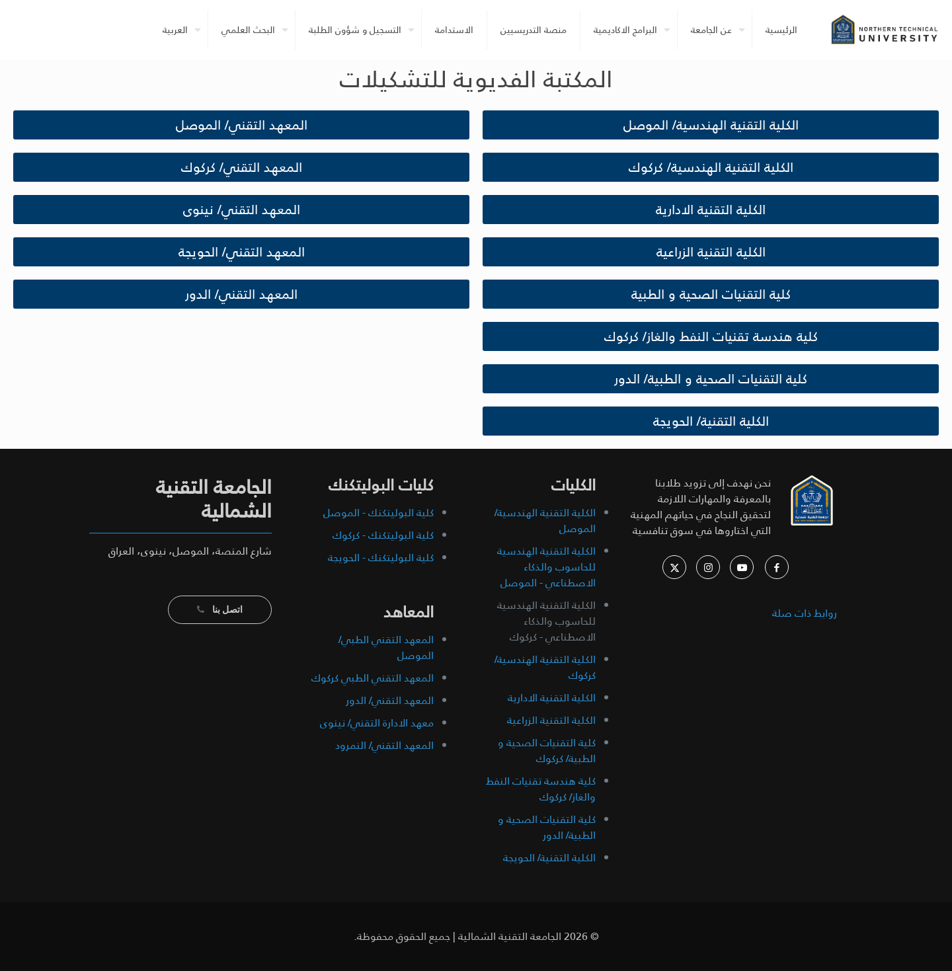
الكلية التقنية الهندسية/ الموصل (545, 520)
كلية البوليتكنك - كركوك (383, 535)
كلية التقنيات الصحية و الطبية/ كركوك (547, 750)
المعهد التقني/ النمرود (384, 745)
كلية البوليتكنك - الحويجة (381, 557)
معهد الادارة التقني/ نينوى (377, 723)
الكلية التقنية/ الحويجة (549, 857)
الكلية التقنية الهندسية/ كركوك (545, 667)
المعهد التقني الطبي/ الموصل (386, 647)
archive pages (802, 665)
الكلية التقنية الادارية (552, 697)
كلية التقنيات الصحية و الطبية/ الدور (547, 827)
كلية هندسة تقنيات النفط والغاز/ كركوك (541, 789)
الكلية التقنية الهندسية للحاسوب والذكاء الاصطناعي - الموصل (546, 567)
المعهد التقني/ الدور (390, 700)
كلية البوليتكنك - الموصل (378, 512)
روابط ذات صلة (804, 613)
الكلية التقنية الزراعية (551, 720)
